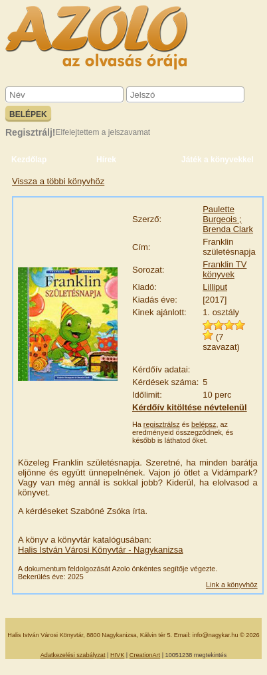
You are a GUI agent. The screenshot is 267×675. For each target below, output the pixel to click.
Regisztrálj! (30, 132)
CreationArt (145, 655)
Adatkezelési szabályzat (73, 655)
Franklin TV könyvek (224, 269)
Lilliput (215, 287)
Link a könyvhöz (232, 585)
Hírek (106, 159)
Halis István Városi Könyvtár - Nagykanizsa (100, 550)
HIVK (117, 655)
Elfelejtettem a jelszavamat (102, 132)
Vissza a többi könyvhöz (58, 181)
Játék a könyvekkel (217, 159)
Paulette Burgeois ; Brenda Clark (228, 219)
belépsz (203, 424)
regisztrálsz (161, 424)
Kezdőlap (28, 159)
